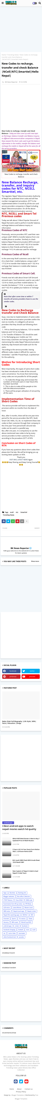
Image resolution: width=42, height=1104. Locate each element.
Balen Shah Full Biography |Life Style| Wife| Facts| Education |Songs (19, 722)
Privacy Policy (21, 1092)
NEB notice (6, 911)
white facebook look (9, 937)
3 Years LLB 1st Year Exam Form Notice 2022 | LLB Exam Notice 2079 (26, 850)
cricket (17, 926)
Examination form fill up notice (12, 904)
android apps (7, 926)
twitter (32, 671)
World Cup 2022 (26, 922)
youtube (32, 676)
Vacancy (6, 922)
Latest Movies (17, 907)
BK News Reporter (20, 548)
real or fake (12, 933)
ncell (12, 512)
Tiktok (30, 918)
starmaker (22, 933)
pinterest (13, 676)
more (27, 930)
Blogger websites (8, 896)
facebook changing (9, 930)
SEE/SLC (25, 915)
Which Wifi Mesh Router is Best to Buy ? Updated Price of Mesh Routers (26, 840)
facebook (13, 671)
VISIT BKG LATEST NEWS (18, 459)
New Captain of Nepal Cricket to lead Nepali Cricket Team (25, 872)
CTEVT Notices (8, 900)
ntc (17, 512)
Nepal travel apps (18, 911)
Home (4, 55)
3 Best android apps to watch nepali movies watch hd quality (19, 827)
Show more (35, 561)
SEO (32, 915)
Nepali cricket (31, 911)
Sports (14, 918)
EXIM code (29, 900)
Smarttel (23, 512)
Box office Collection (23, 896)
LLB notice (6, 907)
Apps (5, 893)
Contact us (29, 1089)
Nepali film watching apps (11, 915)
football (20, 930)
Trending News (13, 55)
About (19, 1089)
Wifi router (15, 922)
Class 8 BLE (19, 900)
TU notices (22, 918)
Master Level (29, 907)
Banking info (22, 893)
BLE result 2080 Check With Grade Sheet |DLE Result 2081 (26, 861)
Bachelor (12, 893)
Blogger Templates (18, 1095)
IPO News (28, 904)
